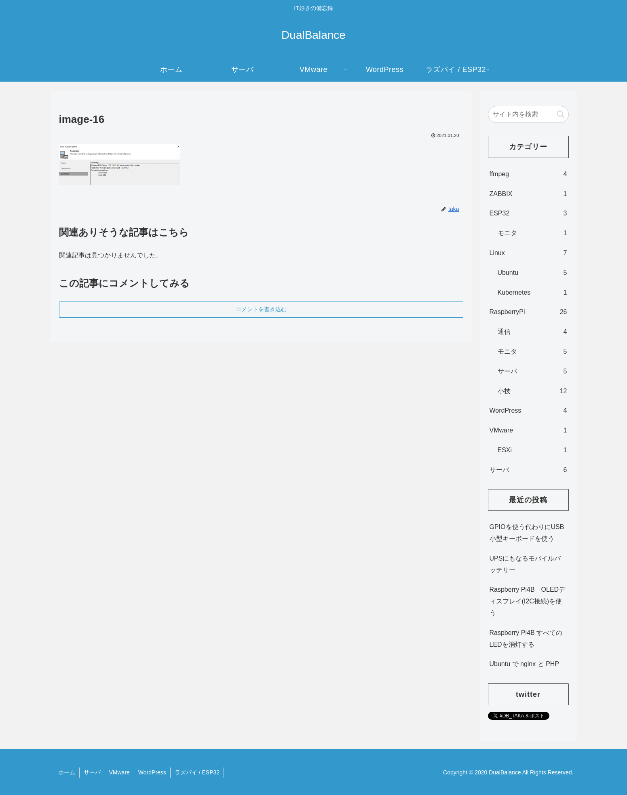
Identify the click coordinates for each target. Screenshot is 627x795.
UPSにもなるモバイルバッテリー (525, 564)
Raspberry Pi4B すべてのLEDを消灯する (526, 638)
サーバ (92, 772)
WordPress (152, 772)
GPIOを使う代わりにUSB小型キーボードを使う (527, 532)
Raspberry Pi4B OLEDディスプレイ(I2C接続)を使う (528, 601)
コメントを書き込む (261, 309)
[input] (528, 114)
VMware (119, 772)
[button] (560, 114)
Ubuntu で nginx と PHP (524, 663)
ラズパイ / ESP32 (197, 772)
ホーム (66, 772)
